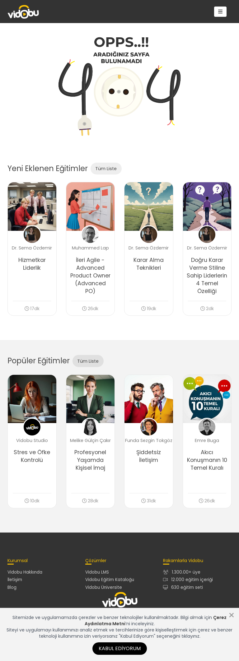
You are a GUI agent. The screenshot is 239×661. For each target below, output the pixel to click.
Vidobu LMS (97, 572)
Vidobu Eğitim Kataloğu (109, 580)
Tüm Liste (106, 168)
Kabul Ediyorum (120, 648)
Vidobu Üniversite (103, 587)
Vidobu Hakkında (24, 572)
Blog (11, 587)
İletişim (14, 580)
